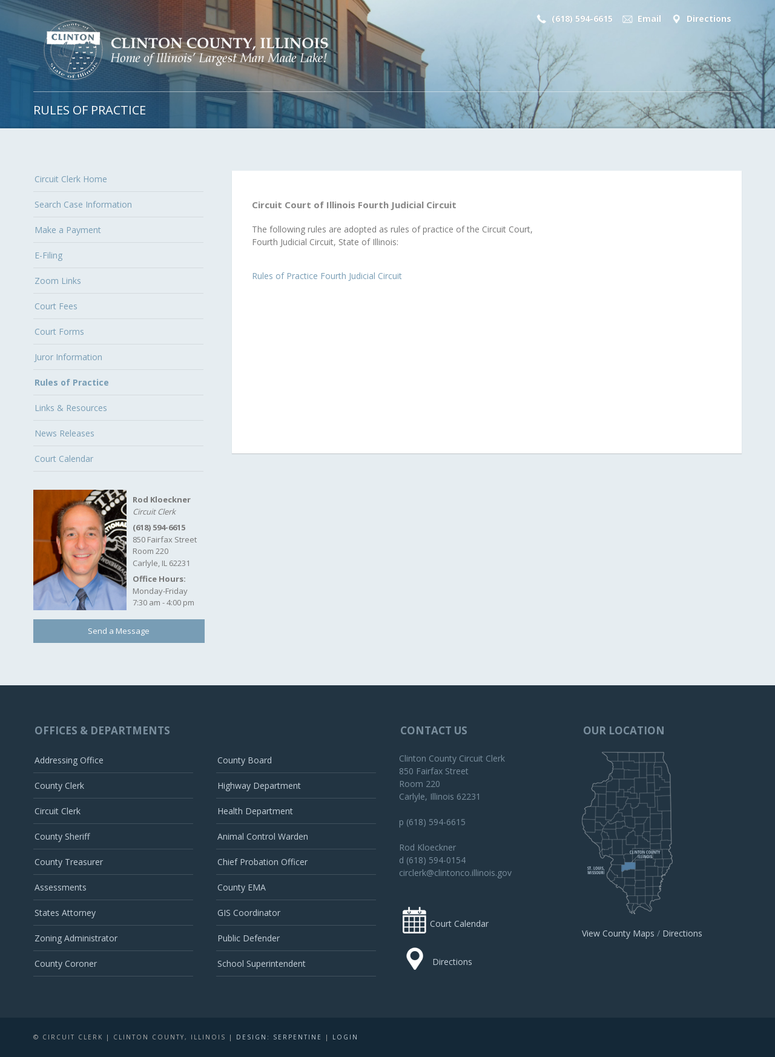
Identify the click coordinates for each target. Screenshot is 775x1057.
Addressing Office (69, 760)
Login (345, 1037)
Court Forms (59, 331)
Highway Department (259, 785)
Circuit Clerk (58, 811)
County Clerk (59, 785)
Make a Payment (68, 229)
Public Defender (248, 938)
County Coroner (66, 963)
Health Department (255, 811)
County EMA (241, 887)
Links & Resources (71, 407)
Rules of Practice (72, 382)
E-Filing (48, 255)
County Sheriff (62, 836)
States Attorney (65, 912)
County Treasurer (69, 862)
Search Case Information (83, 204)
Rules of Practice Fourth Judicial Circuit (327, 276)
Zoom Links (58, 280)
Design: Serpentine (279, 1037)
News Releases (64, 433)
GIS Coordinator (248, 912)
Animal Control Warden (262, 836)
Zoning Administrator (76, 938)
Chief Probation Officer (262, 862)
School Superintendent (261, 963)
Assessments (61, 887)
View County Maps (618, 933)
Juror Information (68, 357)
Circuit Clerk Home (71, 179)
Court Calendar (64, 458)
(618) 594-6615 (573, 19)
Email (641, 19)
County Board (244, 760)
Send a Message (119, 630)
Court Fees (56, 306)
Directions (699, 19)
